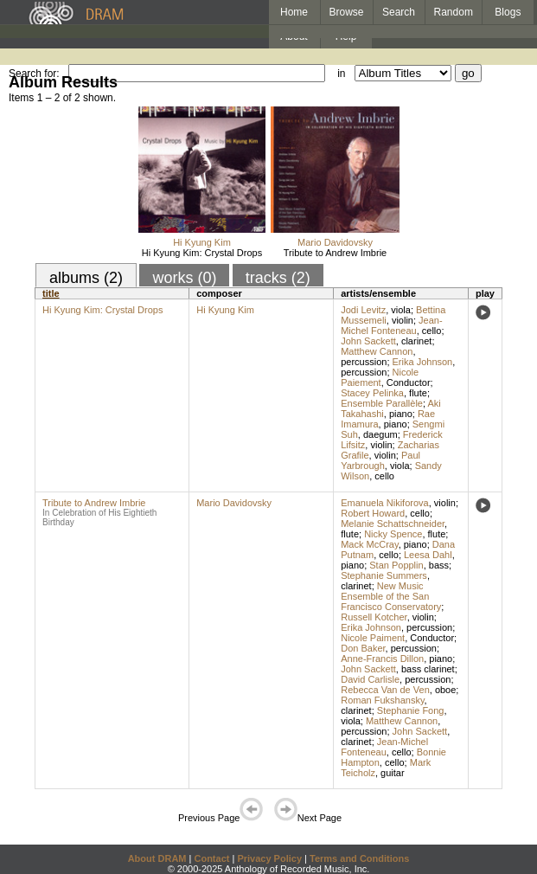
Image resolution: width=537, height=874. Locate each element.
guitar (392, 773)
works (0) (184, 277)
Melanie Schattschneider (392, 523)
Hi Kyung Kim (202, 242)
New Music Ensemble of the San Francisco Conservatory (391, 596)
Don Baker (363, 648)
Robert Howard (373, 513)
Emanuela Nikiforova (385, 503)
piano (400, 413)
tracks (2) (278, 277)
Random (453, 12)
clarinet (416, 341)
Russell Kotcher (373, 617)
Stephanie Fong (410, 710)
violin (402, 320)
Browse (346, 12)
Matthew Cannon (376, 351)
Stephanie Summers (384, 575)
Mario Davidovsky (335, 242)
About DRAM (157, 858)
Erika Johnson (423, 362)
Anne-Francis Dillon (382, 658)
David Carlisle (370, 679)
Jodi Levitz (363, 310)
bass (439, 565)
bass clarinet (428, 669)
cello (432, 330)
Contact (211, 858)
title (51, 293)
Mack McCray (369, 544)
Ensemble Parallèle (382, 403)
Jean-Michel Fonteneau (391, 325)
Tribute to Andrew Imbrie (335, 252)
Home (294, 12)
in (341, 73)
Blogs (508, 12)
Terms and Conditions (359, 858)
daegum (380, 434)
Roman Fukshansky (382, 700)
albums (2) (86, 277)
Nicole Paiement (380, 377)
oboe (445, 689)
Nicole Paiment (373, 638)
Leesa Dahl (428, 554)
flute (418, 393)
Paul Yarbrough (380, 460)
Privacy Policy (269, 858)
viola (401, 310)
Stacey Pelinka (372, 393)
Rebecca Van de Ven (385, 689)
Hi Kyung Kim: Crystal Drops (202, 252)
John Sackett (368, 341)
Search (398, 12)
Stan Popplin (396, 565)
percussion (364, 362)
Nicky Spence (393, 534)
